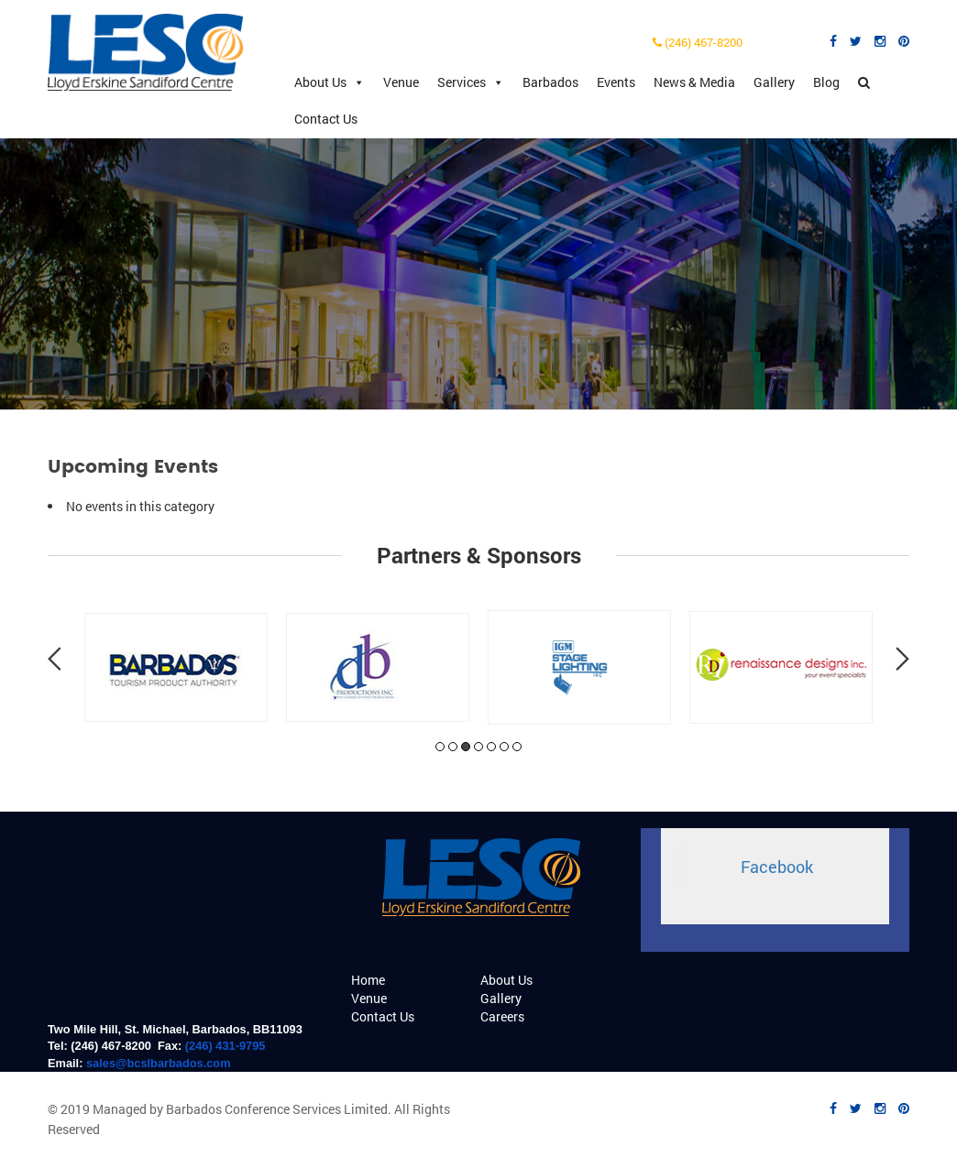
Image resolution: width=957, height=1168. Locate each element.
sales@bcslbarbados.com (158, 1063)
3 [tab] (465, 746)
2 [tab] (452, 746)
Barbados (550, 82)
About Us (329, 82)
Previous (54, 659)
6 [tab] (504, 746)
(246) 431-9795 (225, 1046)
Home (368, 979)
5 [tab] (491, 746)
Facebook (777, 867)
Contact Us (326, 118)
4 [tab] (478, 746)
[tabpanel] (176, 667)
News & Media (694, 82)
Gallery (774, 82)
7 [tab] (517, 746)
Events (616, 82)
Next (902, 659)
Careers (502, 1016)
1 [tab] (440, 746)
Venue (401, 82)
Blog (826, 82)
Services (470, 82)
